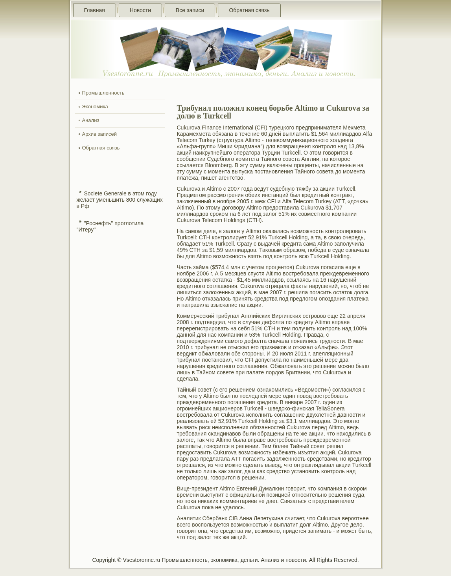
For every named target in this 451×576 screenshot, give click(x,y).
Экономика (95, 106)
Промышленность (103, 93)
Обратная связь (249, 10)
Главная (94, 10)
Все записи (190, 10)
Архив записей (99, 134)
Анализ (90, 120)
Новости (140, 10)
